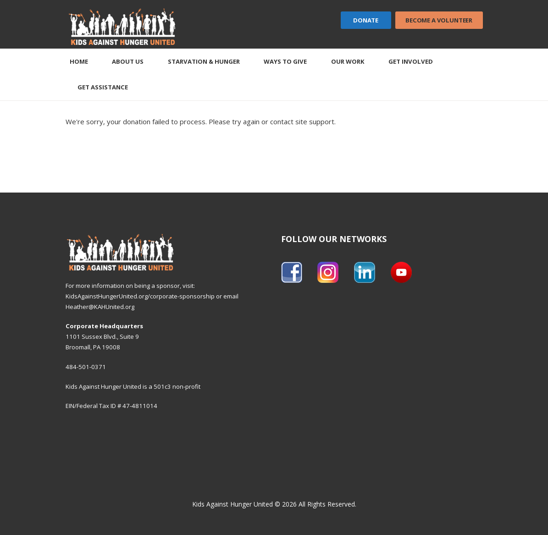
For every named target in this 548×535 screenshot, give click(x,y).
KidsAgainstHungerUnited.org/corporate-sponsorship (140, 296)
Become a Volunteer (438, 20)
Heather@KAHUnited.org (100, 307)
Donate (365, 20)
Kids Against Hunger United (232, 504)
